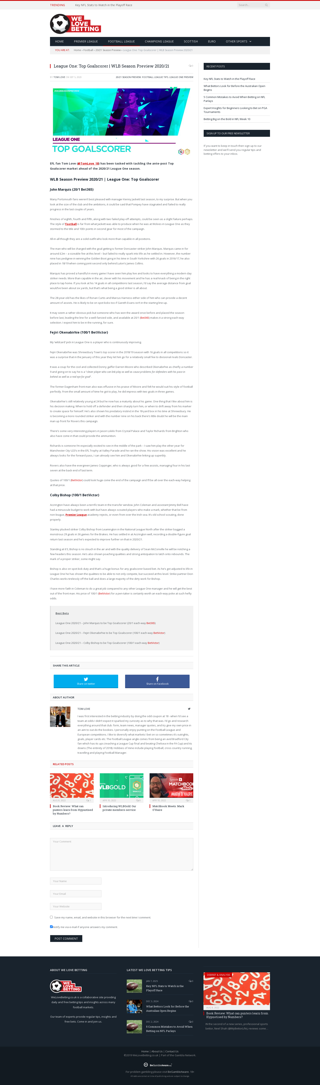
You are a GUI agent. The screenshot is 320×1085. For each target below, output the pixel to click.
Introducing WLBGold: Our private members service (119, 808)
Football (88, 50)
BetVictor (76, 480)
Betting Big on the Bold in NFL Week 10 (227, 119)
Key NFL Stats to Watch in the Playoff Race (103, 5)
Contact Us (172, 1051)
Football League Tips (155, 77)
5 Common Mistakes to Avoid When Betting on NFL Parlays (169, 1029)
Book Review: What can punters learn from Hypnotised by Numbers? (73, 809)
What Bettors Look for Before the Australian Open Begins (167, 1009)
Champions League (159, 41)
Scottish (191, 41)
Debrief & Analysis (218, 975)
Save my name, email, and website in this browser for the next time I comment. (102, 917)
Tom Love (59, 77)
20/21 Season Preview (108, 50)
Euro (212, 41)
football (71, 224)
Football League (121, 41)
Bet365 (145, 317)
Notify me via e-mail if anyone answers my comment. (84, 927)
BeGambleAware (178, 1072)
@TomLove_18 (88, 163)
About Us (157, 1051)
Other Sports (236, 41)
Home (77, 50)
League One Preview (181, 77)
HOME (59, 41)
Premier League (86, 41)
